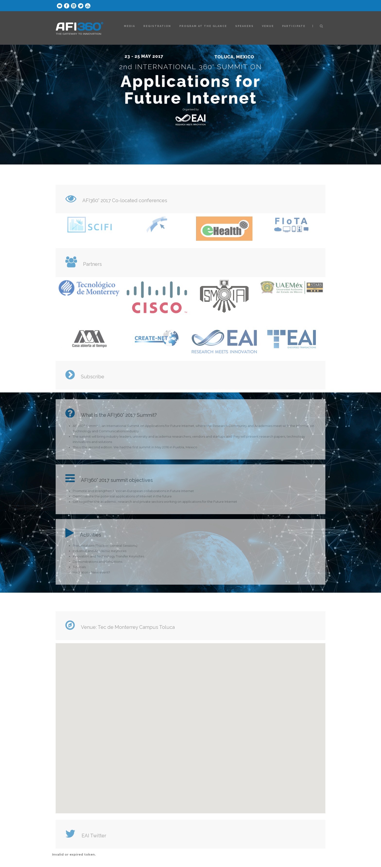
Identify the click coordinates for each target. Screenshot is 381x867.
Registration (157, 26)
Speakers (244, 26)
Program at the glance (203, 26)
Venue (268, 26)
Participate (293, 26)
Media (129, 26)
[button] (190, 723)
